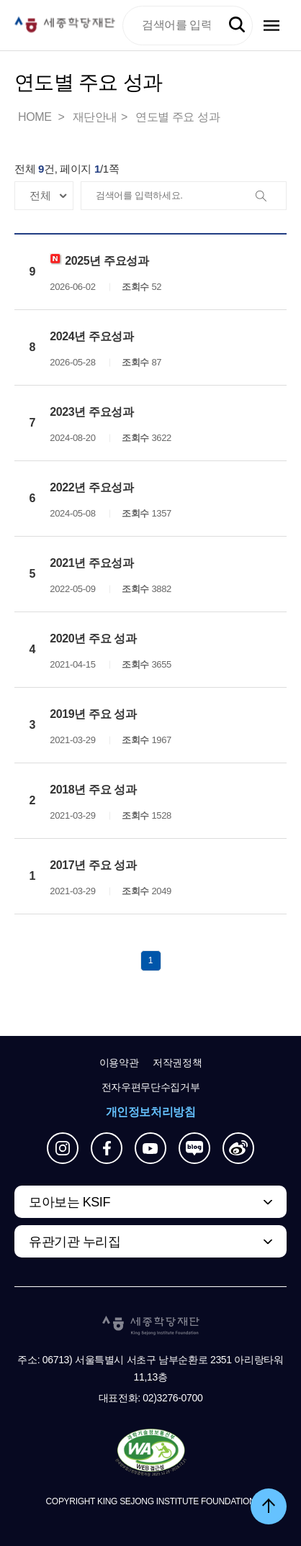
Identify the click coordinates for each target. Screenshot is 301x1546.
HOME (36, 117)
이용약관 (119, 1063)
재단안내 (95, 117)
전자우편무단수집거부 (151, 1087)
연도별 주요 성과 (177, 117)
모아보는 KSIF (69, 1202)
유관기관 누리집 (74, 1241)
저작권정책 (177, 1063)
